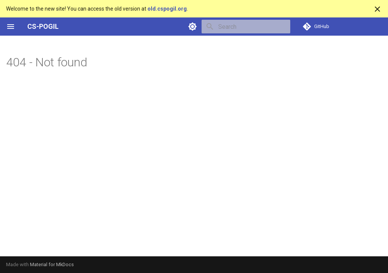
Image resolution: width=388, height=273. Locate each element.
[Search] (246, 26)
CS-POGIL (43, 26)
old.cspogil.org (167, 9)
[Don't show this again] (377, 9)
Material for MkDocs (52, 264)
